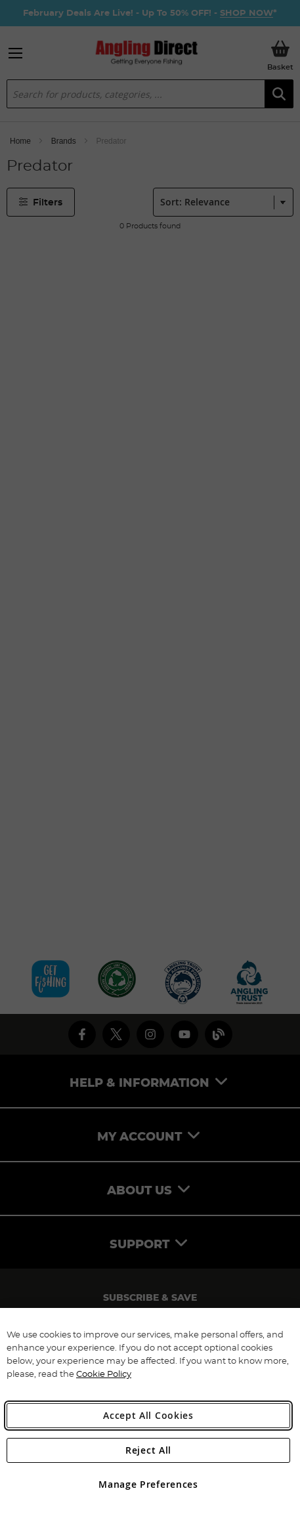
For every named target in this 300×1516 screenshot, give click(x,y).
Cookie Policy (103, 1373)
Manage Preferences (148, 1484)
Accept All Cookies (148, 1415)
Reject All (148, 1450)
